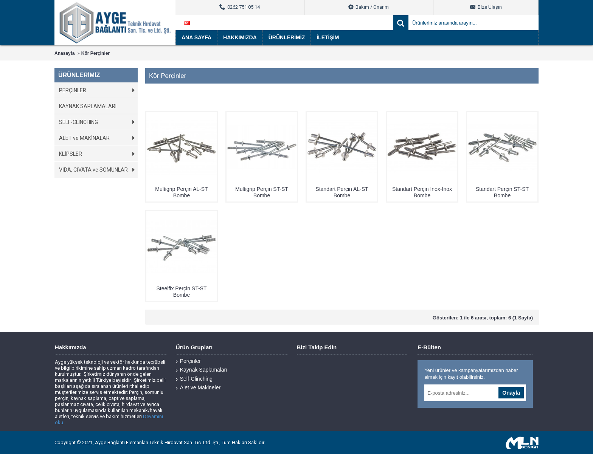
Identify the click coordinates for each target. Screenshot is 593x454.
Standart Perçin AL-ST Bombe (341, 192)
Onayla (511, 393)
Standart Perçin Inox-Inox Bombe (422, 192)
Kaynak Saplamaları (201, 370)
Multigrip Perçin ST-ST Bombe (261, 192)
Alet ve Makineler (198, 387)
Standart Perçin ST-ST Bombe (502, 192)
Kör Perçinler (95, 53)
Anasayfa (64, 53)
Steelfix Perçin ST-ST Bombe (181, 291)
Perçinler (188, 361)
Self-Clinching (194, 379)
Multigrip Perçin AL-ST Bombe (181, 192)
